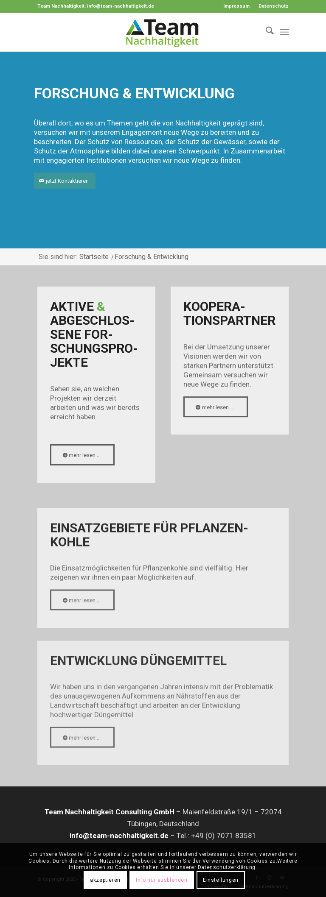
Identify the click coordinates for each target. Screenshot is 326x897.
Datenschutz (274, 6)
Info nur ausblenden (161, 880)
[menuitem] (236, 6)
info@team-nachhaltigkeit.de (120, 6)
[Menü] (284, 32)
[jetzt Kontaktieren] (65, 181)
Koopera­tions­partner (229, 315)
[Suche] (265, 32)
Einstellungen (221, 880)
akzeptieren (105, 880)
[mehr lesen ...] (82, 455)
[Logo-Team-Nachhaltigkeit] (163, 32)
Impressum (236, 6)
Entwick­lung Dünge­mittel (138, 679)
